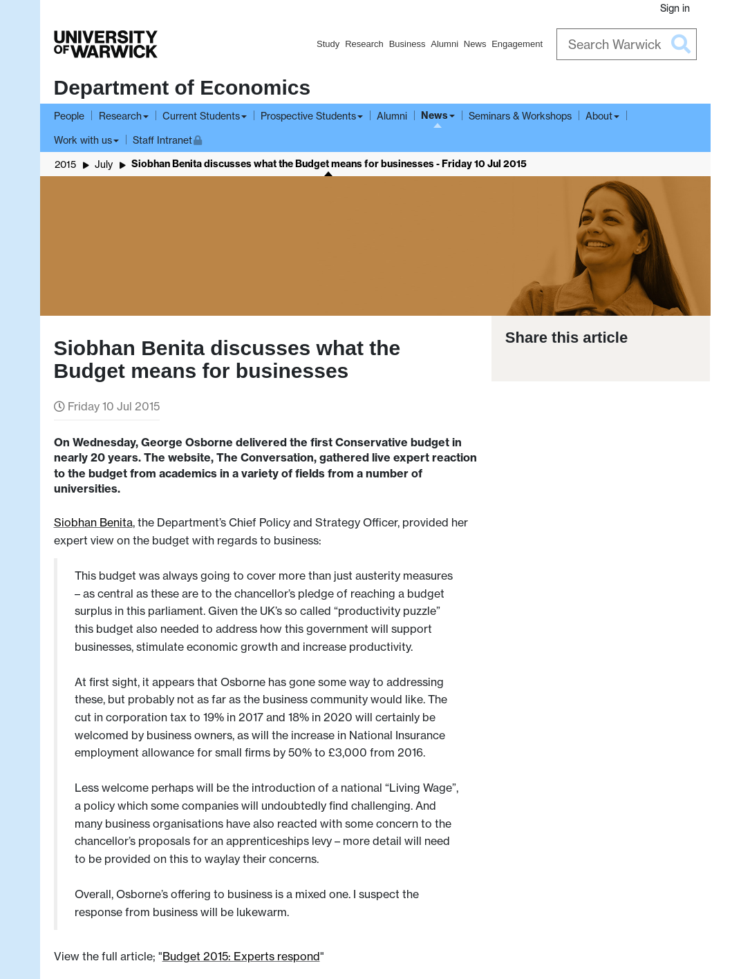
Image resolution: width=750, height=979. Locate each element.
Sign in (675, 8)
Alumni (444, 44)
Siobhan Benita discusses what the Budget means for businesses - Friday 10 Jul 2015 (329, 164)
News (475, 44)
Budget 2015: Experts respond (241, 956)
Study (328, 44)
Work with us (83, 140)
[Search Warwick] (626, 44)
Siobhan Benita (93, 522)
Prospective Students (308, 116)
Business (407, 44)
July (104, 164)
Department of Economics (182, 87)
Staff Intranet (168, 138)
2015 (65, 164)
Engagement (517, 44)
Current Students (201, 116)
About (598, 116)
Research (364, 44)
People (69, 116)
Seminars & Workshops (520, 116)
